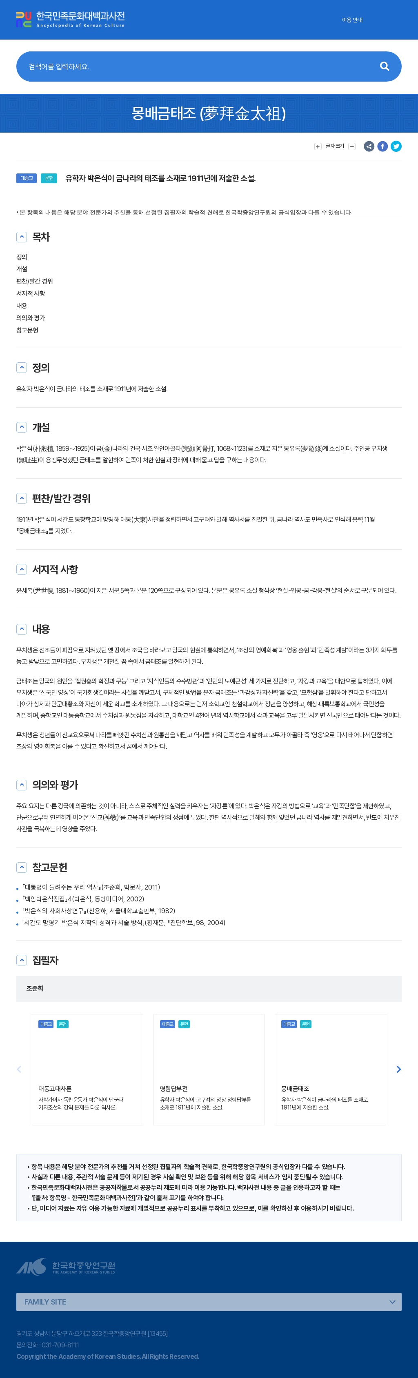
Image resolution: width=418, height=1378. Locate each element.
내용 (21, 306)
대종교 (26, 178)
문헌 (49, 178)
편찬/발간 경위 (34, 281)
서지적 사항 (30, 293)
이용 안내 (352, 20)
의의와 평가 (30, 318)
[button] (399, 1069)
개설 (21, 269)
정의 (21, 257)
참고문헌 (27, 330)
